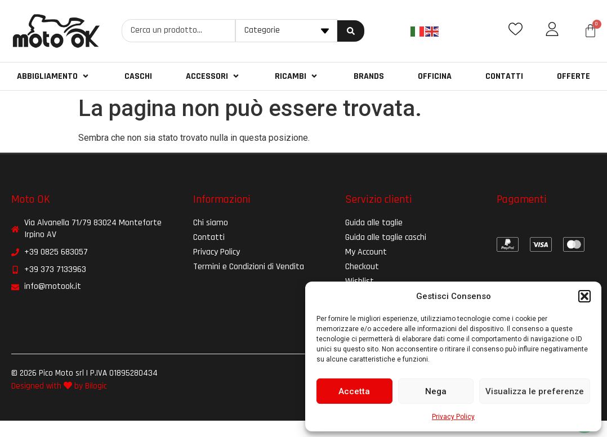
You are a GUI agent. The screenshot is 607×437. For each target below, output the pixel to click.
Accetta (354, 391)
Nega (436, 391)
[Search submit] (350, 31)
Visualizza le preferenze (534, 391)
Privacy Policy (453, 417)
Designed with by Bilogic (59, 386)
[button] (584, 296)
